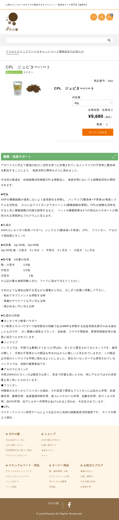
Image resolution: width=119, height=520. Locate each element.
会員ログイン (47, 450)
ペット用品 (11, 487)
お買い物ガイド (49, 445)
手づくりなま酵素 (57, 481)
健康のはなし (86, 471)
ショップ (50, 434)
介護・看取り (86, 476)
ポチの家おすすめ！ (51, 440)
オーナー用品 (60, 465)
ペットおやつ (12, 481)
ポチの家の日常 (88, 481)
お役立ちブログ (93, 465)
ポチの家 (14, 434)
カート (44, 455)
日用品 (52, 487)
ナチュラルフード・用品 (24, 465)
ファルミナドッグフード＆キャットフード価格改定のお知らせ (45, 51)
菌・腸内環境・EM (58, 471)
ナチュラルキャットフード (19, 471)
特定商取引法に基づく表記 (19, 450)
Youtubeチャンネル (15, 440)
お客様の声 (85, 487)
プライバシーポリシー (16, 455)
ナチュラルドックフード (18, 476)
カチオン (28, 72)
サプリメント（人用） (60, 476)
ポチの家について (14, 445)
